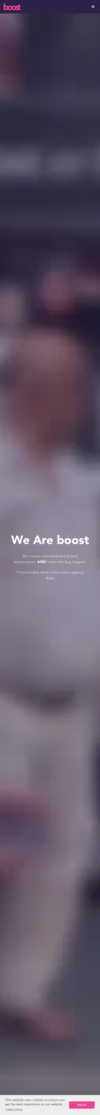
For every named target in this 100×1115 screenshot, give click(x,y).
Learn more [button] (14, 1109)
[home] (42, 6)
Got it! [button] (82, 1105)
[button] (93, 6)
